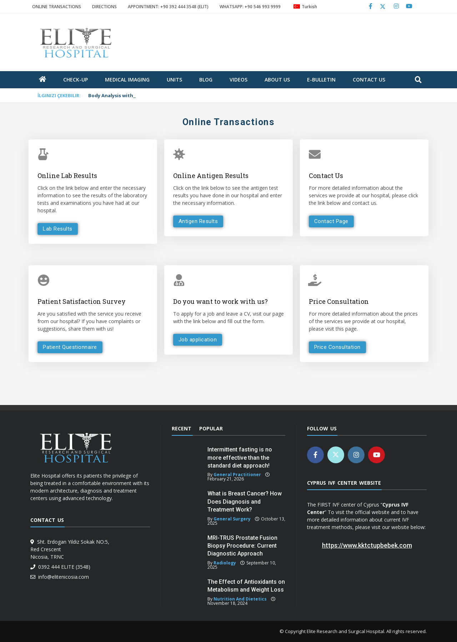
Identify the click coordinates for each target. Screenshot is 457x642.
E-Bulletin (321, 79)
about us (277, 79)
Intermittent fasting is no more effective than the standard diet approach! (239, 457)
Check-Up (75, 79)
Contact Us (369, 79)
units (174, 79)
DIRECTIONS (104, 7)
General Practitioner (237, 474)
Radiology (225, 563)
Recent (181, 428)
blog (205, 79)
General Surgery (232, 519)
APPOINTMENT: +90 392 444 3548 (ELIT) (168, 7)
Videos (238, 79)
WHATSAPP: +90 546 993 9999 (250, 7)
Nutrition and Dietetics (240, 599)
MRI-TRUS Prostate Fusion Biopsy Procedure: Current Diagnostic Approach (242, 545)
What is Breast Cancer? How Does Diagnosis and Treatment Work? (244, 501)
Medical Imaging (127, 79)
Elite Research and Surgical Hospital (345, 631)
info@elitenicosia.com (62, 576)
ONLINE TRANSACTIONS (56, 7)
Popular (211, 428)
